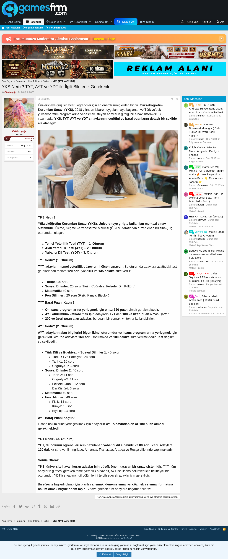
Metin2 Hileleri (196, 211)
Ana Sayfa (14, 21)
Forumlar (35, 21)
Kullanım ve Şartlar (168, 529)
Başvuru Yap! (103, 39)
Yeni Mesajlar (12, 27)
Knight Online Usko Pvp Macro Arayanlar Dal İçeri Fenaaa (204, 151)
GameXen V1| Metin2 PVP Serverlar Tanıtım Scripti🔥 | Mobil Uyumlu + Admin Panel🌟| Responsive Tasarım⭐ (206, 174)
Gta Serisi (194, 119)
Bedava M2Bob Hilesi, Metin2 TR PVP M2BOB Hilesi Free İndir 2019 (206, 254)
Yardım (203, 529)
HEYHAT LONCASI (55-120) (206, 216)
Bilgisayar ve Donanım (200, 142)
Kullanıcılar (80, 21)
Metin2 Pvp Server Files (201, 245)
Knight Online (196, 161)
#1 (177, 99)
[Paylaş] (172, 99)
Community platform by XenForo (114, 535)
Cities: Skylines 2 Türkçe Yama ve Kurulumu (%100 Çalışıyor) (205, 277)
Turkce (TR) (10, 529)
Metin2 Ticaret (196, 188)
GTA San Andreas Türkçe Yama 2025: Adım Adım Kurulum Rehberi (206, 108)
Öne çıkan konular (33, 27)
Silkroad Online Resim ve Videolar (206, 313)
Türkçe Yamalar (197, 290)
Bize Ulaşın (147, 21)
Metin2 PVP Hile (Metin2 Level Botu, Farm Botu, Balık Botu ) (206, 197)
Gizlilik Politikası (188, 529)
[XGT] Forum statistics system (114, 538)
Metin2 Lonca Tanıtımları (201, 226)
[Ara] (220, 22)
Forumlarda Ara (57, 27)
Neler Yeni (55, 21)
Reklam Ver (128, 21)
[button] (64, 22)
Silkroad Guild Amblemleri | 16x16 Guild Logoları (204, 300)
